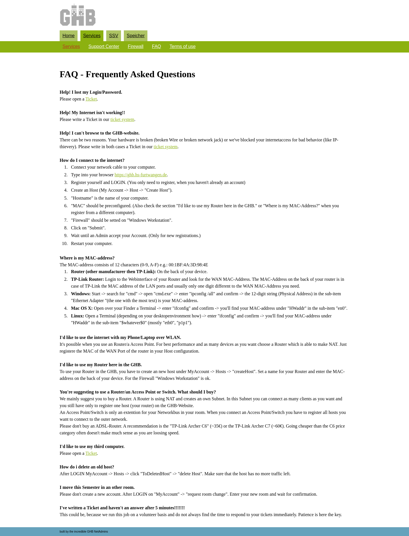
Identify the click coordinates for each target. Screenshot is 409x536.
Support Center (103, 46)
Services (92, 35)
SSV (113, 35)
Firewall (135, 46)
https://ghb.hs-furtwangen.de (141, 174)
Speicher (136, 35)
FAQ (156, 46)
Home (68, 35)
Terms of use (183, 46)
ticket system (122, 119)
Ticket (91, 99)
